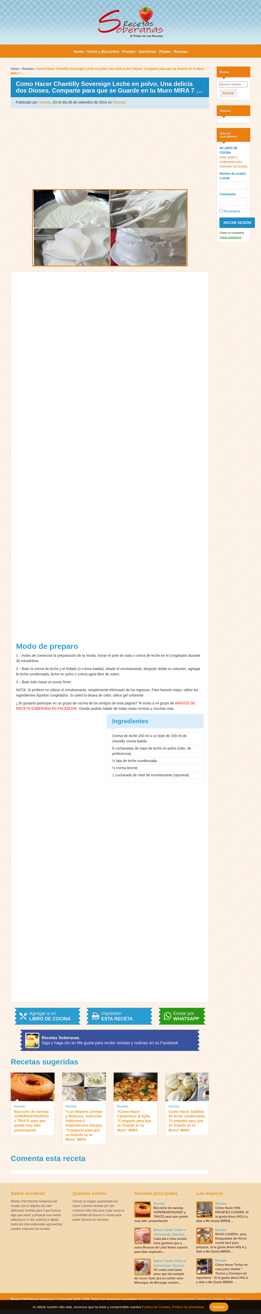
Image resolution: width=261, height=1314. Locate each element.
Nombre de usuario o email (232, 176)
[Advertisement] (110, 148)
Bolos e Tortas (163, 1230)
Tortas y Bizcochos (103, 51)
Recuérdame (229, 211)
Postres (128, 51)
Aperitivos (147, 51)
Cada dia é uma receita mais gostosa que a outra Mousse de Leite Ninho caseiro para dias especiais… (161, 1245)
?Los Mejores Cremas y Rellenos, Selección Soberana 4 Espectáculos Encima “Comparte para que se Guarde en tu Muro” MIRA (84, 1125)
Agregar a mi (50, 1016)
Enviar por (186, 1016)
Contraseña (227, 194)
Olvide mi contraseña (231, 232)
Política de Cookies (210, 1299)
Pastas (165, 51)
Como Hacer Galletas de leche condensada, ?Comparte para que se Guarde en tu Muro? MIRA (187, 1121)
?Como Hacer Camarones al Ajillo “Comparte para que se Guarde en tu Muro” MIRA (134, 1121)
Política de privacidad (187, 1307)
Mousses (178, 1234)
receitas (45, 102)
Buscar (228, 93)
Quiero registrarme (230, 237)
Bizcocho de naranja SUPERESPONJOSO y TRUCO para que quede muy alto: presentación (31, 1121)
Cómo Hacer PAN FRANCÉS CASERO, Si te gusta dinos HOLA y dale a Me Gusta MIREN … (222, 1214)
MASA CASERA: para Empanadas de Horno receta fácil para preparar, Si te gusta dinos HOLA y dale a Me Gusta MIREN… (221, 1242)
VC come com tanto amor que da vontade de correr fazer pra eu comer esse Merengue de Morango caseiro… (159, 1276)
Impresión (117, 1016)
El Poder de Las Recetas (130, 21)
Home (79, 51)
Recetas (181, 51)
